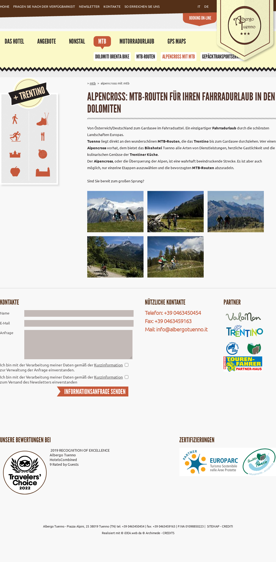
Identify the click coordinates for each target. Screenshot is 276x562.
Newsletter (89, 6)
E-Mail (5, 323)
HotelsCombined (63, 459)
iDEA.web (130, 533)
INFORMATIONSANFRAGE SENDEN (95, 391)
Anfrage (6, 332)
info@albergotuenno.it (182, 329)
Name (4, 313)
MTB (102, 41)
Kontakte (112, 6)
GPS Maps (177, 41)
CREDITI (227, 526)
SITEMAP (213, 526)
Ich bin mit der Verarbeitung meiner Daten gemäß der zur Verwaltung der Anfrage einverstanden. (61, 367)
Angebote (46, 41)
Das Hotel (14, 41)
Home (4, 6)
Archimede (153, 533)
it (199, 6)
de (206, 6)
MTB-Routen (145, 56)
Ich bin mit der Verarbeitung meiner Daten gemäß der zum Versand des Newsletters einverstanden (61, 379)
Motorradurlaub (137, 41)
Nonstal (77, 41)
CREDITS (168, 533)
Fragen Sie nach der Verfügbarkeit (44, 6)
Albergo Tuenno (63, 454)
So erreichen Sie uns (142, 6)
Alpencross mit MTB (178, 56)
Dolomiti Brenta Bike (112, 56)
